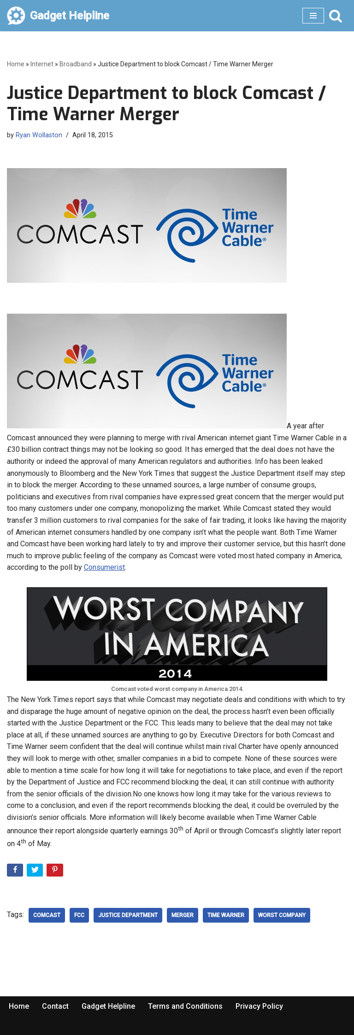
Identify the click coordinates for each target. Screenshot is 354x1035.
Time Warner (225, 915)
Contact (55, 1006)
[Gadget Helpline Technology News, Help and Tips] (58, 15)
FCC (79, 915)
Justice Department (128, 915)
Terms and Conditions (185, 1006)
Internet (41, 64)
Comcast (46, 915)
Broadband (75, 64)
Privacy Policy (259, 1006)
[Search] (335, 16)
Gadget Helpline (108, 1006)
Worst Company (282, 915)
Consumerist (104, 567)
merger (182, 915)
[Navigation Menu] (313, 15)
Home (15, 64)
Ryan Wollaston (39, 135)
